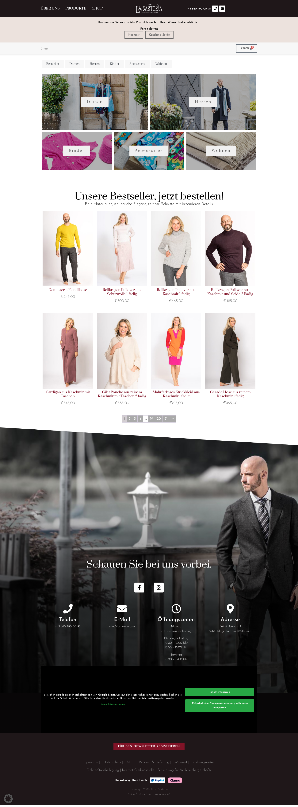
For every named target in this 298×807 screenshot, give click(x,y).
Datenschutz (112, 764)
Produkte (75, 8)
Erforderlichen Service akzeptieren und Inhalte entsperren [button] (220, 707)
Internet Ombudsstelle (138, 772)
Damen (95, 102)
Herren (203, 102)
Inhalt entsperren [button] (220, 693)
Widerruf (180, 764)
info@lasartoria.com (122, 628)
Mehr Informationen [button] (113, 706)
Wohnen (221, 152)
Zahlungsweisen (204, 764)
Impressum (90, 764)
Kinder (77, 152)
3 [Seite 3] (135, 420)
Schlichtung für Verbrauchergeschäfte (184, 772)
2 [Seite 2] (129, 420)
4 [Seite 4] (140, 420)
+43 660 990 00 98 (67, 628)
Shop (97, 8)
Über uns (50, 8)
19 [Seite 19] (151, 420)
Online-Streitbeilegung (102, 772)
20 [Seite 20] (159, 420)
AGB (129, 764)
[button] (8, 798)
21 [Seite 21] (165, 420)
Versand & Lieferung (154, 764)
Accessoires (149, 152)
